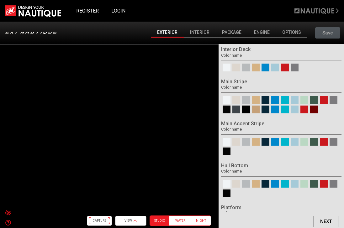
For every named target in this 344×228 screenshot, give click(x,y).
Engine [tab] (262, 32)
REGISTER (87, 11)
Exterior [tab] (167, 32)
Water (180, 220)
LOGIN (118, 11)
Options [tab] (291, 32)
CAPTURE (99, 220)
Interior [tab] (199, 32)
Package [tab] (231, 32)
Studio (159, 220)
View (130, 221)
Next (326, 221)
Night (201, 220)
